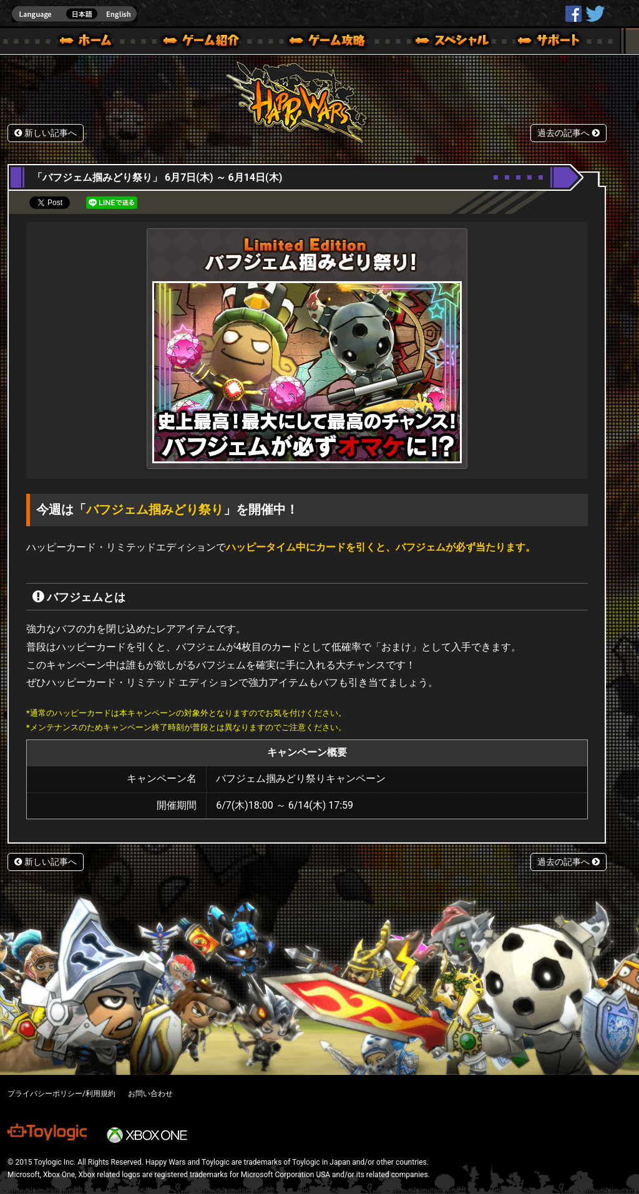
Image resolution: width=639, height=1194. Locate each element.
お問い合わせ (150, 1093)
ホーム (90, 42)
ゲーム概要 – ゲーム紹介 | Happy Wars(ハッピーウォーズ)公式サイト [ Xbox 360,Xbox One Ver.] (205, 42)
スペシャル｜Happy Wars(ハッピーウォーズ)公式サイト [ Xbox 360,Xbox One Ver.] (435, 42)
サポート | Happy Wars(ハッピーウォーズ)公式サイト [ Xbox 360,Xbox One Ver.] (549, 42)
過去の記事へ (568, 133)
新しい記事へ (45, 133)
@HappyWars (595, 14)
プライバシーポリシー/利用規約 (61, 1093)
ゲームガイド (320, 42)
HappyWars (573, 14)
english (74, 14)
